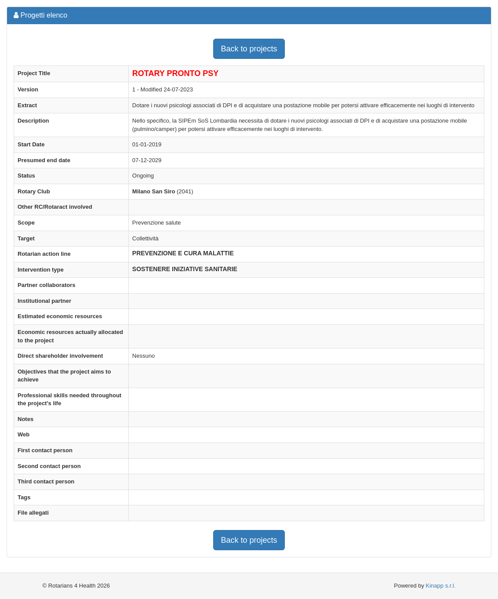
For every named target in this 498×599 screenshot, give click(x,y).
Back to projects (249, 48)
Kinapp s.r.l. (441, 585)
